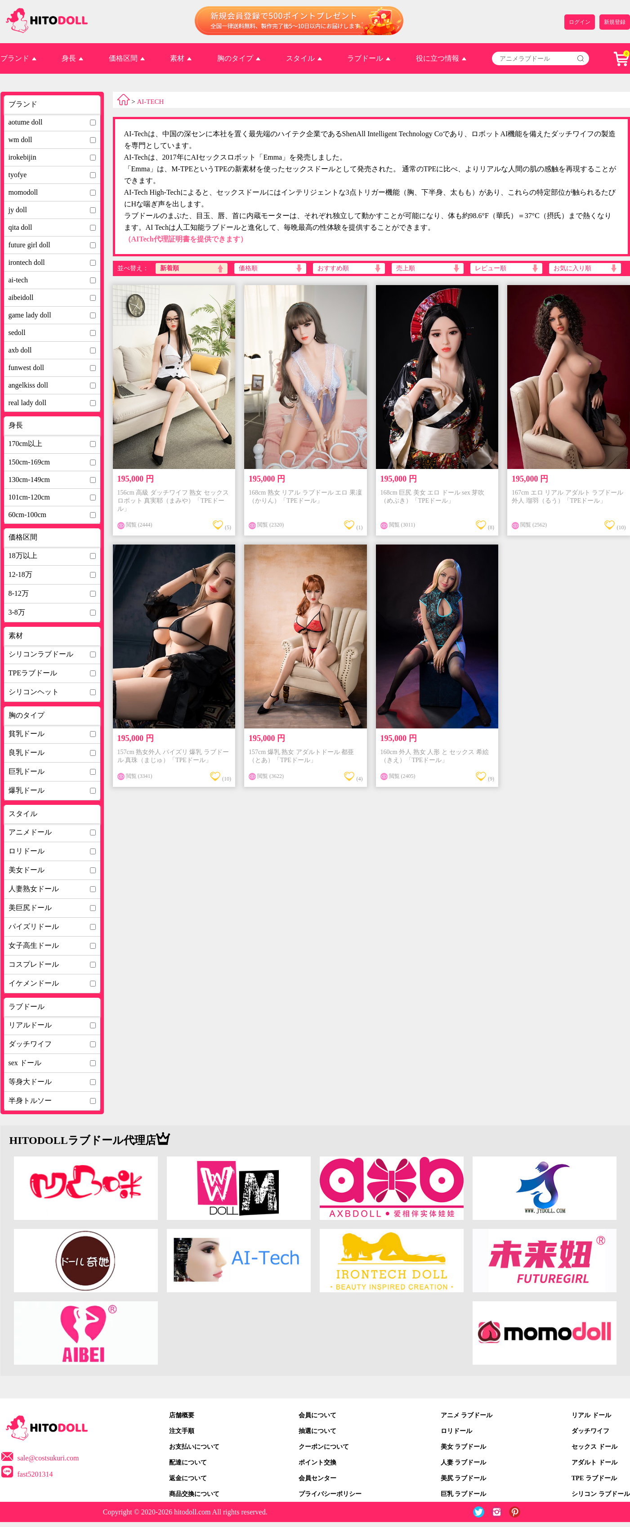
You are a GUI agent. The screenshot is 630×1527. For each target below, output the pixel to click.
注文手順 (181, 1431)
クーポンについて (324, 1446)
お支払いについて (194, 1446)
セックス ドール (594, 1446)
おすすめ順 (333, 268)
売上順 (405, 268)
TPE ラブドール (594, 1478)
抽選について (317, 1431)
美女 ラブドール (464, 1446)
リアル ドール (591, 1415)
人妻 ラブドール (464, 1462)
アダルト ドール (594, 1462)
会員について (317, 1415)
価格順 (248, 268)
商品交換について (194, 1494)
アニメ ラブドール (467, 1415)
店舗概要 (181, 1415)
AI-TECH (150, 101)
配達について (188, 1462)
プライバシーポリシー (330, 1494)
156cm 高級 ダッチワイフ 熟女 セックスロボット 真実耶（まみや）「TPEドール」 (173, 500)
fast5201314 (35, 1474)
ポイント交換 (317, 1462)
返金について (188, 1478)
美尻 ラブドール (464, 1478)
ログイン (579, 22)
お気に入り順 (572, 268)
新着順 (169, 268)
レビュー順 (490, 268)
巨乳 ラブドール (464, 1494)
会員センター (317, 1478)
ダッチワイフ (590, 1431)
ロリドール (456, 1431)
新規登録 (615, 22)
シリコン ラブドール (601, 1494)
